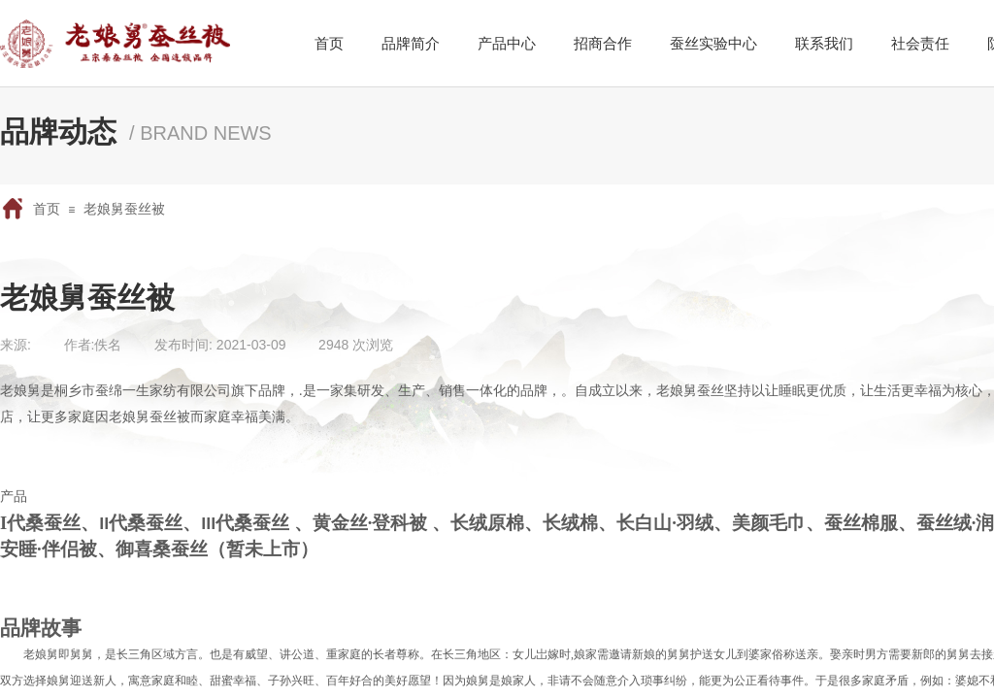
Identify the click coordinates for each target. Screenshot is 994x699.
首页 (46, 208)
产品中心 (507, 43)
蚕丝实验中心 (713, 43)
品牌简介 (410, 43)
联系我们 (824, 43)
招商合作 (603, 43)
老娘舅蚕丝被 (124, 208)
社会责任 (920, 43)
